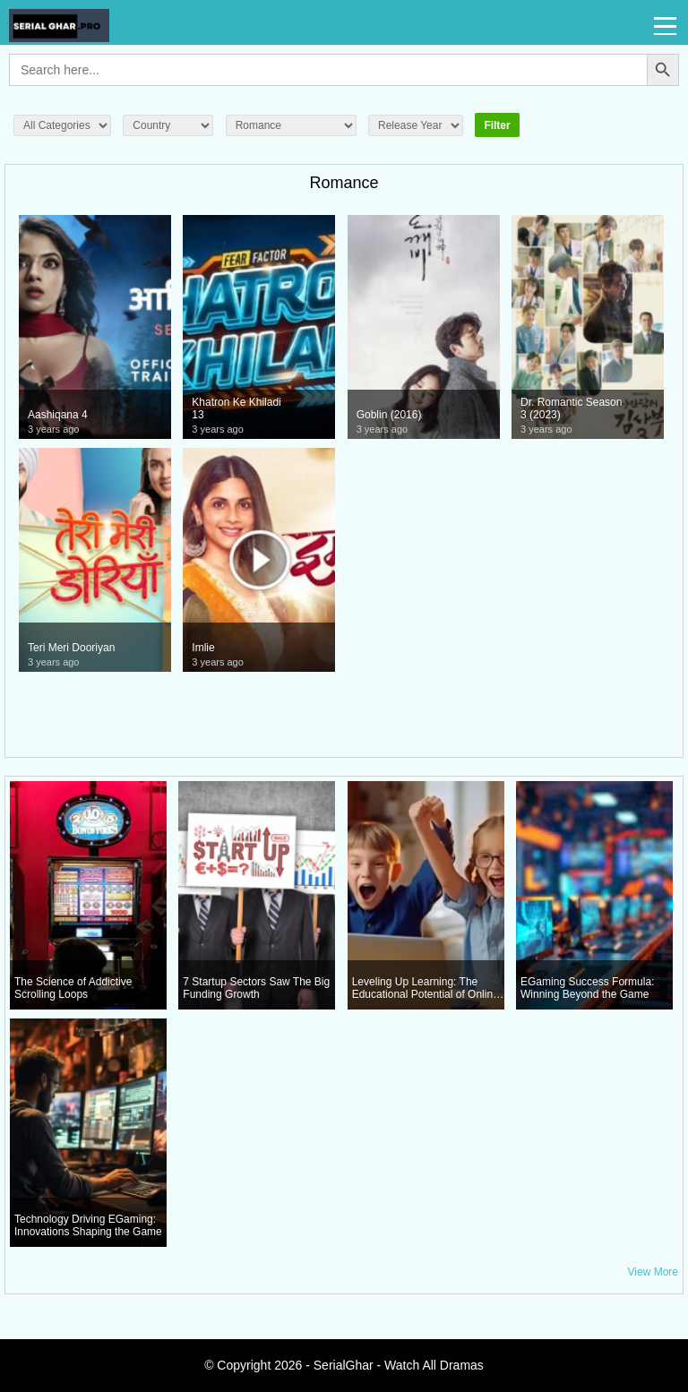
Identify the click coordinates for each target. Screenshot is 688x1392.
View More (653, 1272)
